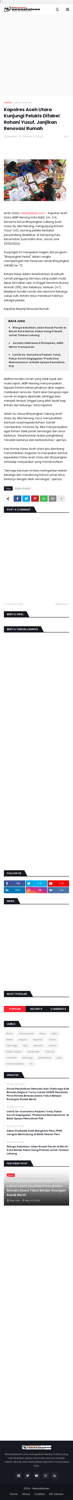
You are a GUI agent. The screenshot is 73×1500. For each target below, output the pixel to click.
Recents (36, 1009)
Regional (38, 1039)
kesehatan (34, 1051)
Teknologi (11, 1045)
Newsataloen (41, 1488)
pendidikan (45, 1057)
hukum (52, 1045)
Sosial (52, 1039)
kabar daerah (23, 102)
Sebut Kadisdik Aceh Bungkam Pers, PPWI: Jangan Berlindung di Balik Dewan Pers (35, 1132)
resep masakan (15, 1063)
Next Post (61, 604)
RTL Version (56, 1494)
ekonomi (38, 1045)
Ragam (23, 1039)
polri (59, 1057)
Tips (25, 1045)
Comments (58, 1009)
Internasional (26, 1033)
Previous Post (14, 604)
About (26, 1494)
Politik (9, 1039)
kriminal (50, 1051)
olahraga (27, 1057)
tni (31, 1063)
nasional (11, 1057)
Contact (39, 1494)
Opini (54, 1033)
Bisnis (9, 1033)
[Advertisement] (36, 55)
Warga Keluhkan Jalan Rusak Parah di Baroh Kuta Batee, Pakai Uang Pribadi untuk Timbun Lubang (37, 331)
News (43, 1033)
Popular (15, 1009)
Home (8, 102)
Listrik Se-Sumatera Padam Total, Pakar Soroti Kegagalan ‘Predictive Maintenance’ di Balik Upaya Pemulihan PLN (37, 360)
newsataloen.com (32, 213)
